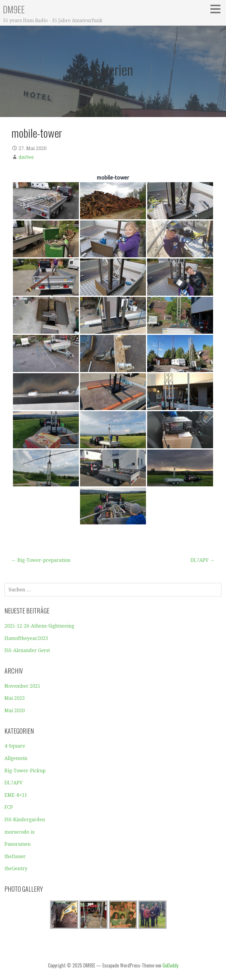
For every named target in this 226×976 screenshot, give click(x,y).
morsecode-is (19, 832)
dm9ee (26, 157)
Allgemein (15, 758)
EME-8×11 (15, 795)
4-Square (14, 746)
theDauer (15, 856)
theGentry (15, 868)
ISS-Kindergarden (24, 819)
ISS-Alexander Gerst (27, 650)
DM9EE (14, 9)
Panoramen (17, 844)
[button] (217, 9)
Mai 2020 (14, 710)
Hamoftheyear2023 (26, 638)
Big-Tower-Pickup (25, 770)
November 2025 (22, 686)
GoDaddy (170, 965)
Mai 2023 (14, 698)
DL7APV (13, 783)
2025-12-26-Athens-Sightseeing (39, 626)
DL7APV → (202, 560)
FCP (8, 807)
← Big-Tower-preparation (40, 560)
